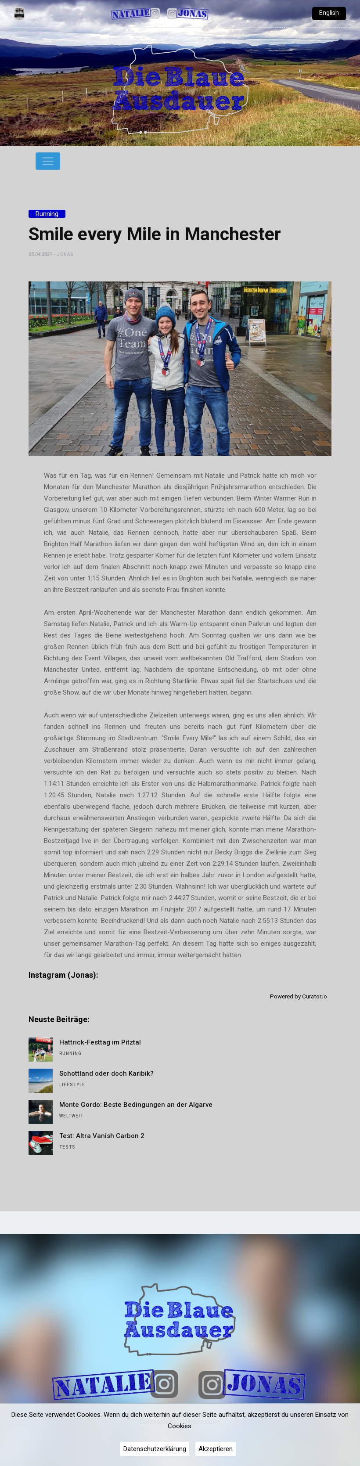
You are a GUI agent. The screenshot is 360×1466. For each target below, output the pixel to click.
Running (47, 214)
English (329, 12)
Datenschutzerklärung (154, 1449)
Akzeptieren (215, 1449)
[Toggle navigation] (48, 161)
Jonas (65, 254)
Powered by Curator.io (298, 996)
